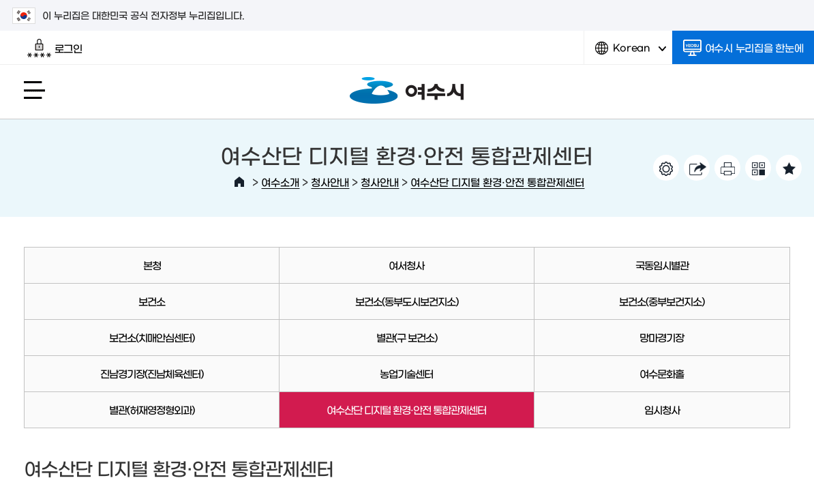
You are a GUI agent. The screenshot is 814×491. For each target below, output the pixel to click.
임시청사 (662, 409)
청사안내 (330, 182)
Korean (630, 53)
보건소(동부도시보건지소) (406, 301)
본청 (152, 265)
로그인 (54, 48)
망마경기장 (661, 337)
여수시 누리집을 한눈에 (743, 48)
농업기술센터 (406, 373)
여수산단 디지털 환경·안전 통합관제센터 (497, 182)
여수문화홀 (661, 373)
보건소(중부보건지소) (661, 301)
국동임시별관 (662, 265)
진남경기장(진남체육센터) (151, 373)
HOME (239, 182)
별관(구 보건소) (406, 337)
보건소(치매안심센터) (151, 337)
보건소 (151, 301)
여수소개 (280, 182)
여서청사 (406, 265)
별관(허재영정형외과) (151, 409)
